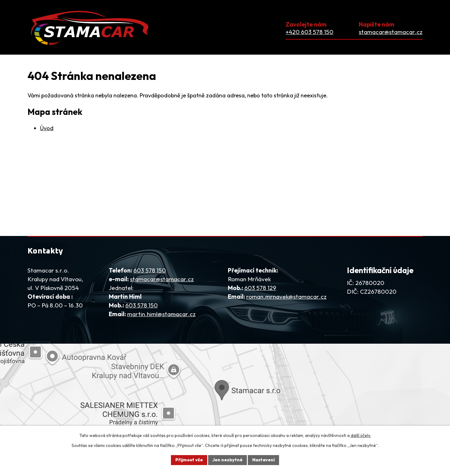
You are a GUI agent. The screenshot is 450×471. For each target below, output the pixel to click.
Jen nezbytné (227, 460)
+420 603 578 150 (309, 32)
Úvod (46, 128)
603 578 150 (149, 270)
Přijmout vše (189, 460)
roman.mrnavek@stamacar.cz (286, 296)
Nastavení (263, 460)
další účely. (361, 435)
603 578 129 (260, 288)
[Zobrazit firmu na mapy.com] (225, 389)
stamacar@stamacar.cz (390, 32)
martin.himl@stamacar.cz (161, 314)
